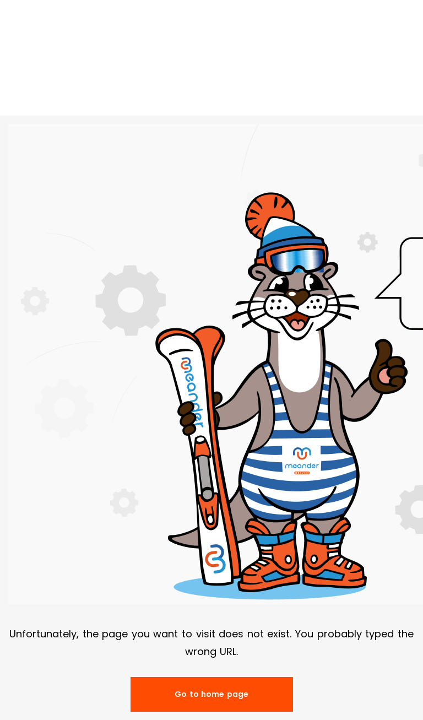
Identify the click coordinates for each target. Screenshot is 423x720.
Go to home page (211, 694)
